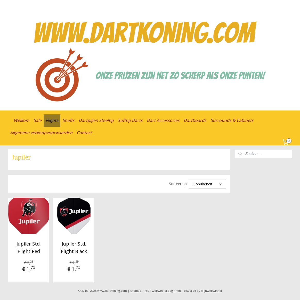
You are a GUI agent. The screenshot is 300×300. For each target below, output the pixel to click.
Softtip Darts (130, 120)
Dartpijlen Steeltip (96, 120)
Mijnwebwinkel (211, 291)
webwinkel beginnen (166, 291)
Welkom (21, 120)
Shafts (68, 120)
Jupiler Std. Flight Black (74, 247)
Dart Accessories (163, 120)
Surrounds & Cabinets (232, 120)
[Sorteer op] (207, 183)
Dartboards (195, 120)
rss (147, 291)
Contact (84, 133)
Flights (52, 120)
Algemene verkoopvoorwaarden (41, 133)
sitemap (135, 291)
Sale (38, 120)
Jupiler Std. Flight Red (29, 247)
